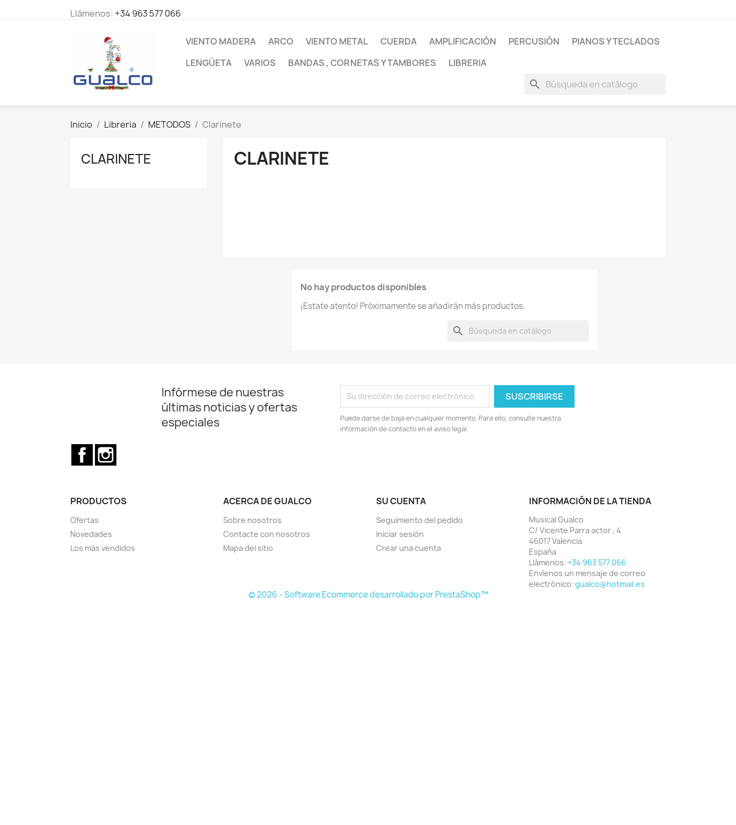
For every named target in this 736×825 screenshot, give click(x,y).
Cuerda (398, 41)
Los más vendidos (102, 548)
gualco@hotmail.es (610, 584)
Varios (260, 63)
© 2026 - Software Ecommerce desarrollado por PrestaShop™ (368, 594)
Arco (280, 41)
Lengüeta (209, 63)
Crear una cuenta (408, 548)
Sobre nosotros (252, 520)
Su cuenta (401, 501)
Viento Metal (337, 41)
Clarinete (116, 159)
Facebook (82, 455)
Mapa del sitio (248, 548)
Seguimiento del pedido (419, 520)
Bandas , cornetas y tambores (362, 63)
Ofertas (84, 520)
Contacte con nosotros (266, 534)
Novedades (91, 534)
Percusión (534, 41)
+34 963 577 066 (148, 13)
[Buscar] (595, 84)
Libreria (467, 63)
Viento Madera (221, 41)
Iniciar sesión (400, 534)
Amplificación (462, 41)
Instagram (105, 455)
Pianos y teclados (616, 41)
